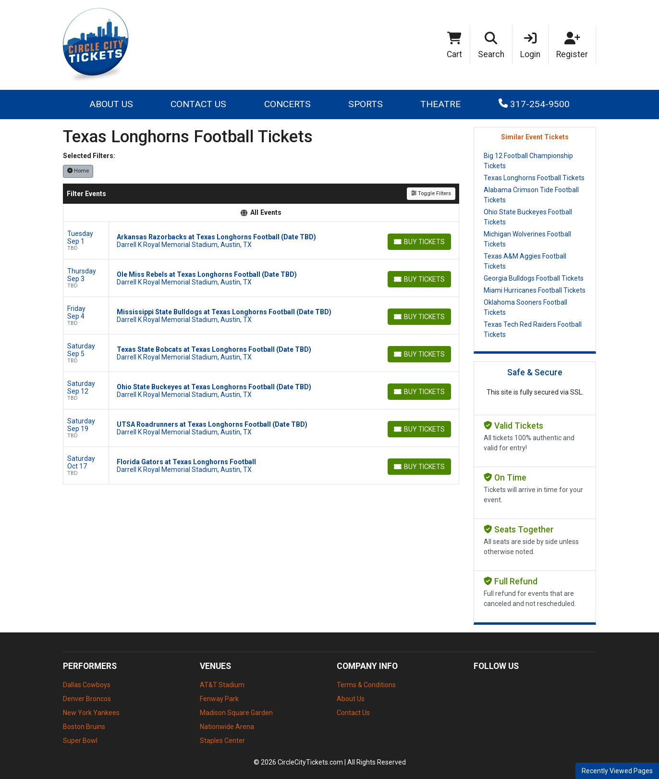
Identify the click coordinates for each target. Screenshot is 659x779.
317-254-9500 (534, 104)
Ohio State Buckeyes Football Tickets (528, 217)
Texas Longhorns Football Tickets (534, 178)
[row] (261, 241)
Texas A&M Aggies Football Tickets (525, 261)
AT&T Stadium (222, 685)
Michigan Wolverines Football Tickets (527, 239)
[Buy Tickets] (419, 242)
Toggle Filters (431, 193)
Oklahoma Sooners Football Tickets (525, 307)
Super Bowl (80, 740)
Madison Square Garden (236, 713)
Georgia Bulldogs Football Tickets (534, 278)
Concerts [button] (287, 104)
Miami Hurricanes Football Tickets (535, 290)
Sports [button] (365, 104)
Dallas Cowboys (86, 685)
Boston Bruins (84, 726)
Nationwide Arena (227, 726)
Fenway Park (219, 699)
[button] (491, 45)
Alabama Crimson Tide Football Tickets (531, 195)
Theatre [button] (440, 104)
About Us (111, 104)
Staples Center (222, 740)
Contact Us (198, 104)
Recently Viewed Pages (617, 771)
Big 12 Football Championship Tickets (528, 161)
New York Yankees (91, 713)
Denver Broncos (87, 699)
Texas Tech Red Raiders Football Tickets (533, 329)
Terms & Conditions (366, 685)
